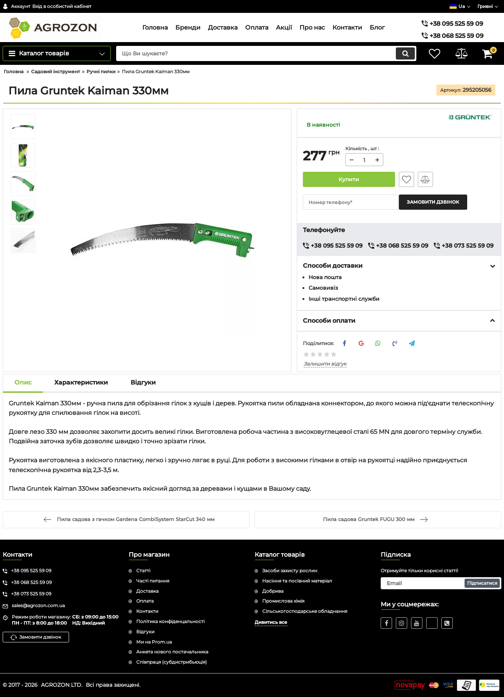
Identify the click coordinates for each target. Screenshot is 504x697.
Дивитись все (271, 622)
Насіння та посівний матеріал (297, 581)
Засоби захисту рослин (289, 570)
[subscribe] (441, 583)
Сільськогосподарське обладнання (304, 611)
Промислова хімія (283, 601)
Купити (349, 179)
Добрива (273, 591)
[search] (266, 53)
